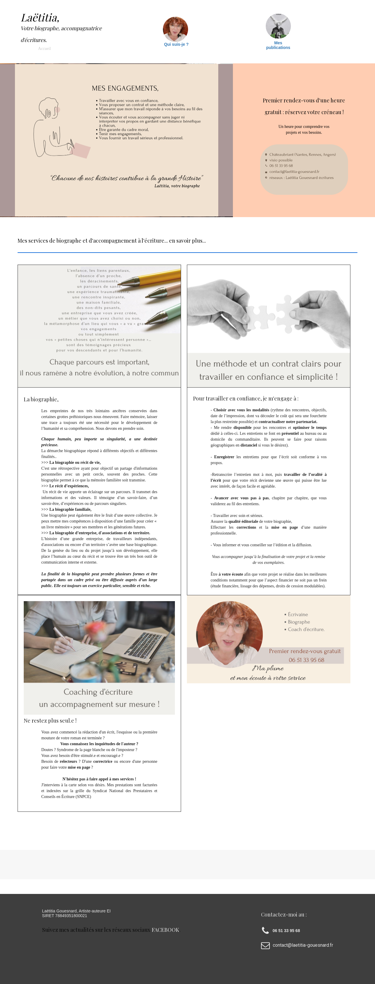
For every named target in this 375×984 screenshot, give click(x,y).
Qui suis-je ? (176, 44)
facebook (165, 929)
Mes (278, 42)
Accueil (44, 48)
